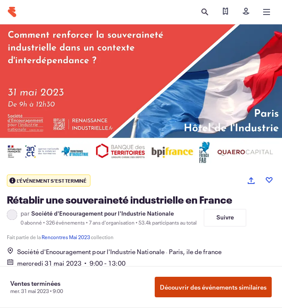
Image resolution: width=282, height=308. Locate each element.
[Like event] (269, 180)
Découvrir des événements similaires (213, 287)
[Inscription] (246, 12)
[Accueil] (12, 12)
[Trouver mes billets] (225, 12)
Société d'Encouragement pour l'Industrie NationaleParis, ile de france (114, 251)
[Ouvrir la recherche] (204, 12)
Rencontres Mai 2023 (66, 237)
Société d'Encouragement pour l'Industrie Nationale (102, 213)
